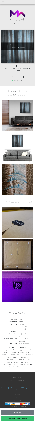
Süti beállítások (17, 412)
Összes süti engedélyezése (17, 418)
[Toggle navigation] (3, 2)
